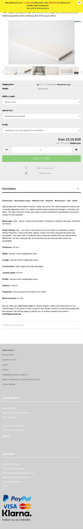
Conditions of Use (9, 360)
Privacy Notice (8, 355)
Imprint (5, 365)
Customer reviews (13, 324)
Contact (5, 370)
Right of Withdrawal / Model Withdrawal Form (21, 379)
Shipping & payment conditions (15, 375)
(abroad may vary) (63, 85)
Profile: (5, 125)
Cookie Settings (8, 384)
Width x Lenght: (8, 96)
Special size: (7, 110)
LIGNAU (77, 21)
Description (9, 188)
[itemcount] (41, 149)
